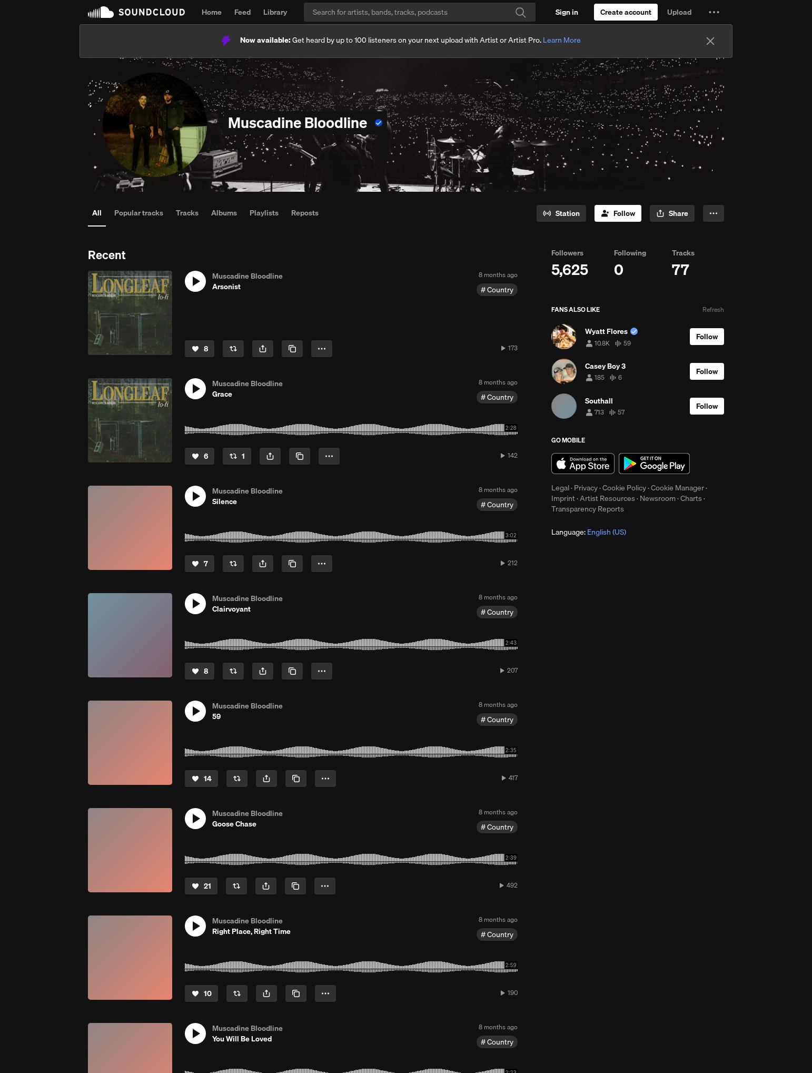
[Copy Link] (292, 348)
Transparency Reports (587, 509)
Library (275, 12)
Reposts (305, 213)
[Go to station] (561, 213)
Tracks (187, 213)
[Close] (710, 41)
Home (212, 12)
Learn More (562, 40)
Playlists (264, 213)
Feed (242, 12)
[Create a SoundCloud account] (626, 12)
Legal (560, 488)
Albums (224, 213)
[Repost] (233, 348)
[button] (714, 12)
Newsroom (658, 498)
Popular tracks (138, 213)
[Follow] (618, 213)
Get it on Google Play (654, 463)
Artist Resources (607, 498)
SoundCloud (136, 12)
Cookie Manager (677, 488)
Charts (691, 498)
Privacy (586, 488)
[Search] (420, 12)
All (97, 213)
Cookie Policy (624, 488)
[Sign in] (567, 12)
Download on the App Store (583, 463)
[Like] (199, 348)
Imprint (563, 498)
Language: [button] (588, 532)
